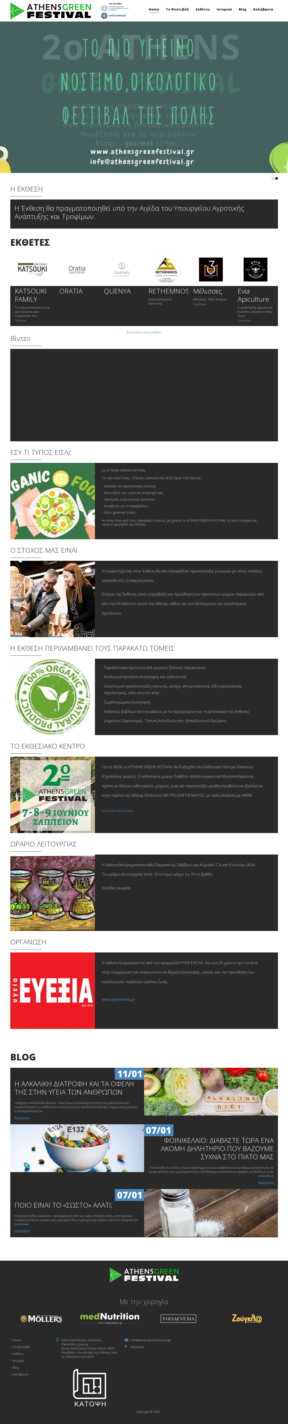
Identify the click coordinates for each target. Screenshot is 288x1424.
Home (154, 9)
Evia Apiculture (253, 295)
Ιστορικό (224, 9)
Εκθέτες (203, 9)
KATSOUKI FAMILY (31, 295)
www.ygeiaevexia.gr (118, 999)
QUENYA (117, 291)
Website (20, 320)
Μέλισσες (207, 291)
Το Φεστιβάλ (177, 9)
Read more (22, 1118)
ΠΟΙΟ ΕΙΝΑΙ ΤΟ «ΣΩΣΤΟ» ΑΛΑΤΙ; (63, 1205)
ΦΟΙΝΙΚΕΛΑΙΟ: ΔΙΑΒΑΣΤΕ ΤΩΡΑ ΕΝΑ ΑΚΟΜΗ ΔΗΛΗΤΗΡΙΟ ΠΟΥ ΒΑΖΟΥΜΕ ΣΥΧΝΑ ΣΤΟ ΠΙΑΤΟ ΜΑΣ (217, 1148)
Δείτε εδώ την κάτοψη (117, 811)
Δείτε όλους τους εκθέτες (144, 332)
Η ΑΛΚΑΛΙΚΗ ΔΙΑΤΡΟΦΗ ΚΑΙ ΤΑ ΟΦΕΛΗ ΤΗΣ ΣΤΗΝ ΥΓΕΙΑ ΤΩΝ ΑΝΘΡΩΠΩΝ (74, 1088)
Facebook (200, 304)
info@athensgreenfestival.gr (151, 1340)
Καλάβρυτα (263, 9)
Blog (242, 9)
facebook (137, 1347)
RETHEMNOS (168, 291)
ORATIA (71, 291)
